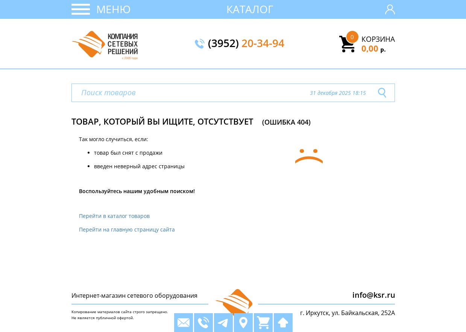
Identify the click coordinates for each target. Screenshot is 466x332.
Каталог (249, 9)
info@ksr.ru (373, 295)
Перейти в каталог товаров (114, 215)
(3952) (246, 44)
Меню (113, 9)
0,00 (373, 48)
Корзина (378, 39)
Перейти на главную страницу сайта (127, 229)
